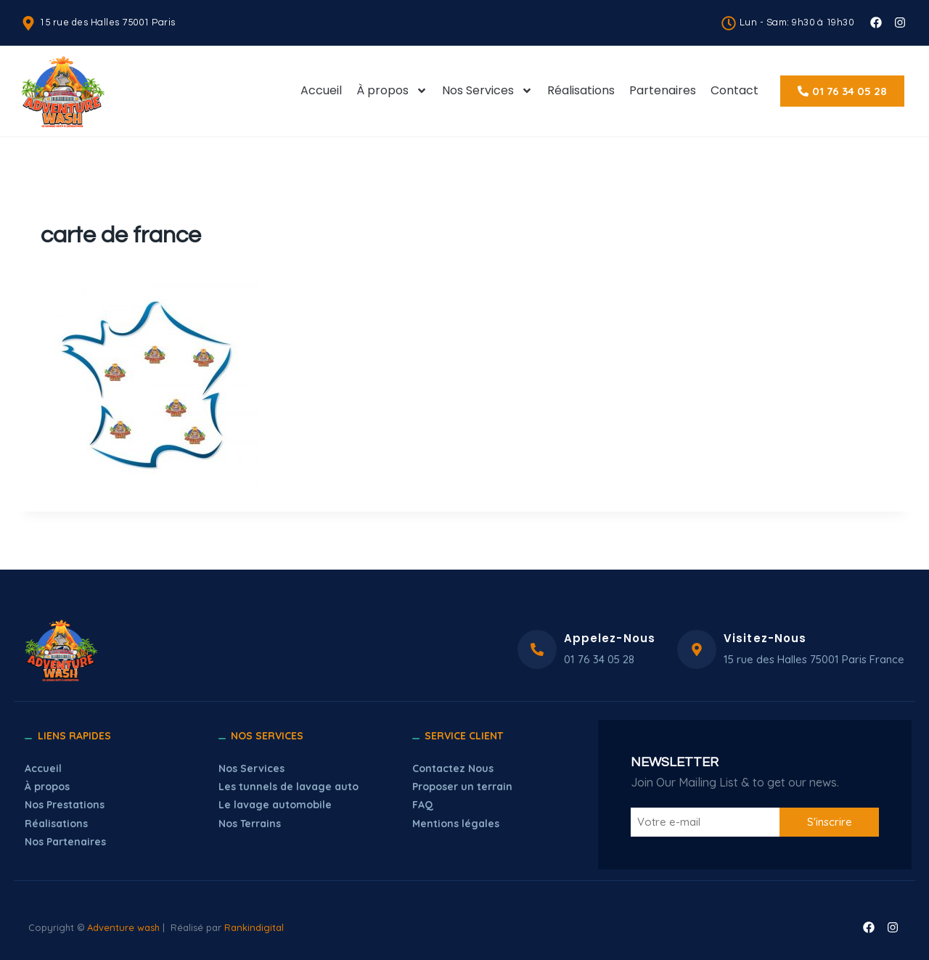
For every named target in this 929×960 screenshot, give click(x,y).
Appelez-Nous (609, 638)
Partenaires (662, 90)
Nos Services (487, 91)
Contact (734, 90)
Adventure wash (123, 927)
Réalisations (581, 90)
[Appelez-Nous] (537, 649)
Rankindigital (254, 927)
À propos (391, 91)
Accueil (321, 90)
